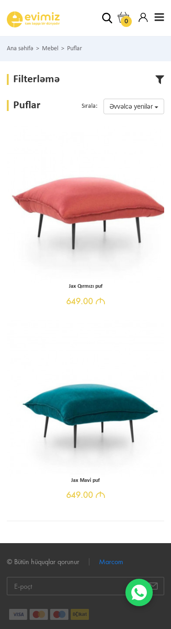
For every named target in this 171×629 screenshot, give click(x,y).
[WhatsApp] (139, 592)
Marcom (111, 561)
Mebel (50, 49)
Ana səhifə (20, 49)
